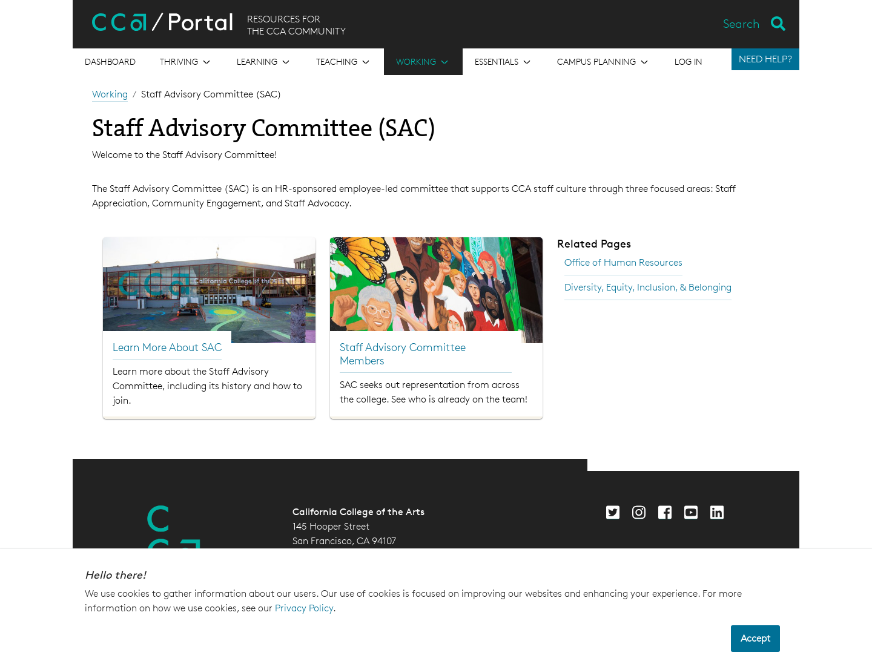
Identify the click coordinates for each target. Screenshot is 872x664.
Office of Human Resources (623, 262)
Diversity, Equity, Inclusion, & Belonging (648, 287)
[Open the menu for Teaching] (344, 61)
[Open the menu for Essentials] (504, 61)
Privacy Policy (304, 608)
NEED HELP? (765, 59)
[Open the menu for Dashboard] (110, 61)
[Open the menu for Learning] (264, 61)
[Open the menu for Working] (423, 61)
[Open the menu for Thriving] (186, 61)
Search (741, 23)
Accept (755, 638)
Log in (688, 61)
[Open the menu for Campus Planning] (603, 61)
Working (110, 94)
